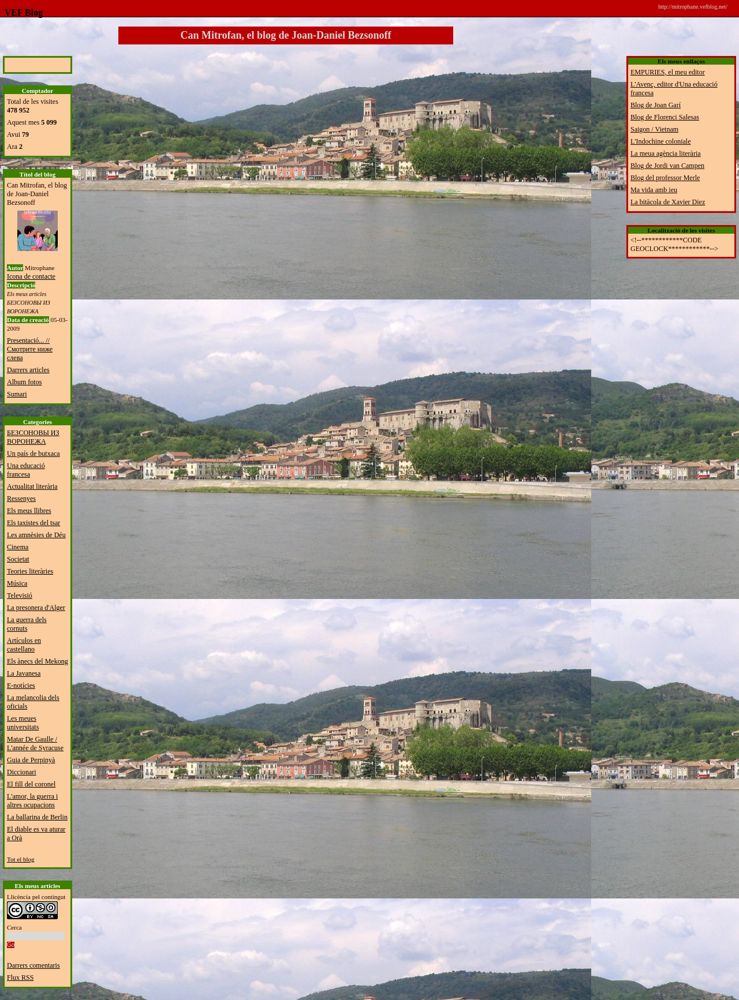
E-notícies (21, 685)
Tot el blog (21, 859)
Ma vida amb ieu (653, 190)
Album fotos (24, 382)
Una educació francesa (26, 470)
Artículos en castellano (24, 644)
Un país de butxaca (33, 454)
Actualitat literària (32, 486)
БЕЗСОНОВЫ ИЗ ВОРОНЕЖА (33, 437)
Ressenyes (21, 499)
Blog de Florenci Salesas (664, 117)
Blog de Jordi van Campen (667, 166)
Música (17, 583)
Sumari (17, 394)
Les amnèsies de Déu (36, 535)
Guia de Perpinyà (31, 760)
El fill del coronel (31, 784)
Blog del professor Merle (665, 178)
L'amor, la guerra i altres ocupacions (32, 800)
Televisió (19, 595)
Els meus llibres (29, 511)
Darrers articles (28, 370)
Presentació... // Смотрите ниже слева (30, 349)
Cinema (17, 547)
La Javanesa (23, 673)
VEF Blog (21, 12)
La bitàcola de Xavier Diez (667, 202)
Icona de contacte (31, 276)
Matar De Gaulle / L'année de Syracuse (35, 743)
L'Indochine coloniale (660, 141)
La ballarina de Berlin (37, 817)
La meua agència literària (665, 153)
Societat (18, 559)
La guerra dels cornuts (27, 624)
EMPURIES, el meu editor (667, 72)
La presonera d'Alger (36, 608)
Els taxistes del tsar (33, 523)
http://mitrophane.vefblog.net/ (692, 6)
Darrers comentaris (33, 965)
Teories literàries (30, 571)
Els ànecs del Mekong (37, 661)
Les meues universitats (23, 722)
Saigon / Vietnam (654, 129)
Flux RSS (20, 977)
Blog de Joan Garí (655, 105)
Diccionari (21, 772)
